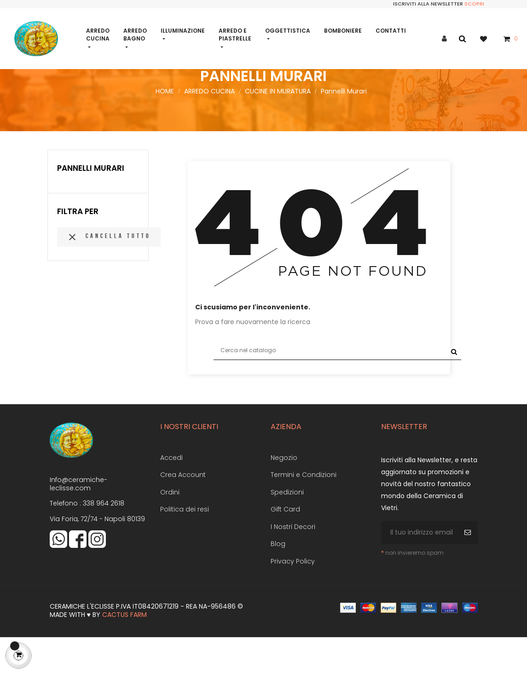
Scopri (474, 3)
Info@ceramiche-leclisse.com (78, 520)
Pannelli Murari (90, 204)
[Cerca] (337, 387)
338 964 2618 (103, 540)
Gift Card (285, 546)
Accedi (171, 494)
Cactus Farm (124, 651)
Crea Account (183, 511)
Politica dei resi (184, 546)
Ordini (170, 529)
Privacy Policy (293, 598)
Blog (278, 580)
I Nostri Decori (293, 563)
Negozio (284, 494)
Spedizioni (287, 529)
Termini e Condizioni (303, 511)
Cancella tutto (109, 273)
